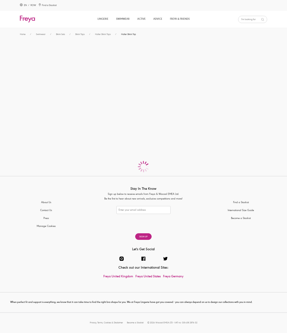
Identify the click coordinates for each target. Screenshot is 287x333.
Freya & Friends (180, 19)
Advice (157, 19)
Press (46, 218)
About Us (46, 202)
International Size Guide (241, 210)
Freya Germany (173, 276)
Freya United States (148, 276)
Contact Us (46, 210)
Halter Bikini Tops (103, 34)
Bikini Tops (80, 34)
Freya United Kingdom (118, 276)
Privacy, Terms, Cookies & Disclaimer (106, 323)
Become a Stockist (241, 218)
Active (141, 19)
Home (22, 34)
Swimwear (123, 19)
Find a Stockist (241, 202)
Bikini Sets (60, 34)
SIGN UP (143, 237)
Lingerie (103, 19)
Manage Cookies (46, 226)
